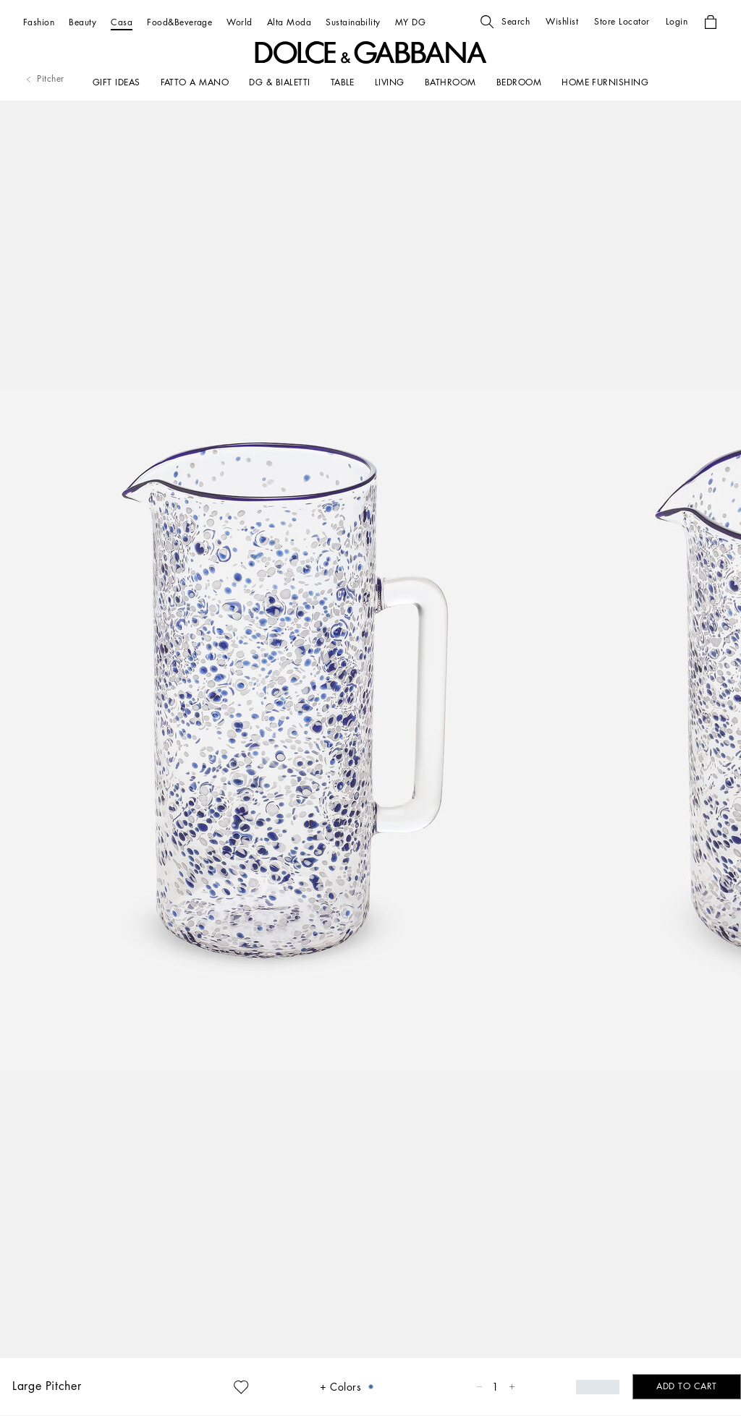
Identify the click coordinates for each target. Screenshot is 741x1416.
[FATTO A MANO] (195, 82)
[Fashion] (38, 22)
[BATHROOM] (450, 82)
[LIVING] (390, 82)
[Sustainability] (353, 22)
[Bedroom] (518, 82)
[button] (505, 22)
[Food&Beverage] (179, 22)
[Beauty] (82, 22)
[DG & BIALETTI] (279, 82)
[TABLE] (343, 82)
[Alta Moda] (289, 22)
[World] (239, 22)
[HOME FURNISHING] (605, 82)
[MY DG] (410, 22)
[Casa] (121, 22)
